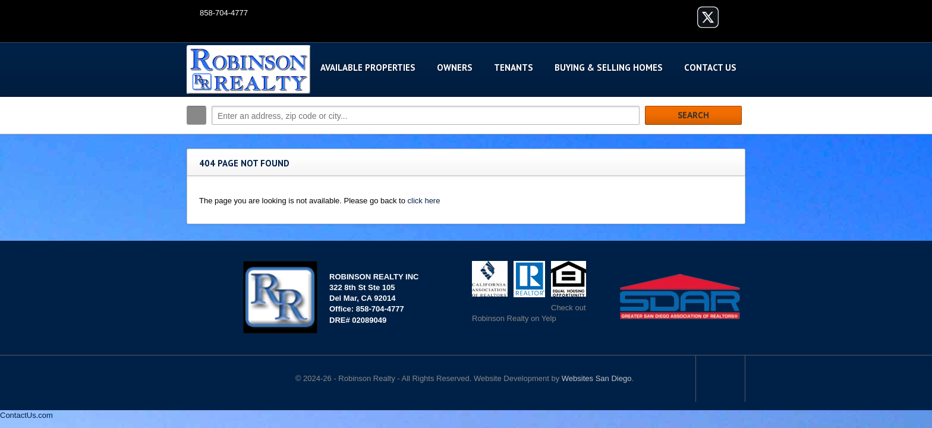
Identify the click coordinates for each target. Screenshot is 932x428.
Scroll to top (720, 378)
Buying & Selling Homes (609, 67)
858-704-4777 (224, 12)
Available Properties (367, 67)
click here (424, 200)
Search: (196, 115)
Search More (732, 140)
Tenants (513, 67)
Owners (455, 67)
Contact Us (710, 67)
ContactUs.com (26, 415)
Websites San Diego (597, 378)
